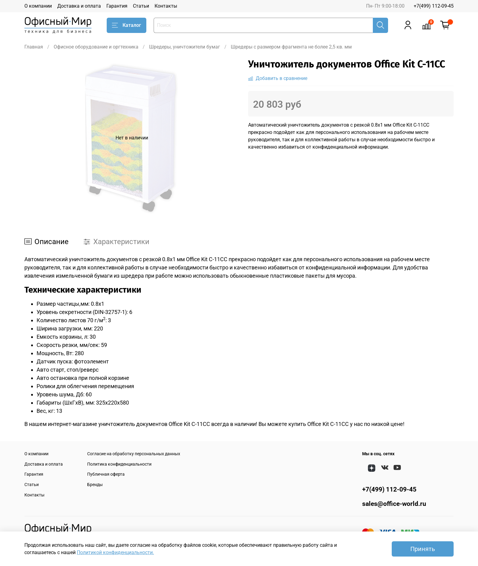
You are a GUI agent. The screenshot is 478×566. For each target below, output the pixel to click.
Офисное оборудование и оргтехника (96, 47)
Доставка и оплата (79, 6)
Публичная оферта (106, 474)
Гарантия (116, 6)
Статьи (141, 6)
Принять (422, 549)
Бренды (95, 484)
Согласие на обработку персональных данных (133, 453)
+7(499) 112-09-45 (434, 6)
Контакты (166, 6)
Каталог (126, 25)
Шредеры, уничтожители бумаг (184, 47)
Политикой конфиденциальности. (115, 552)
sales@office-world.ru (394, 503)
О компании (38, 6)
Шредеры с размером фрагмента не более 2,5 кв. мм (291, 47)
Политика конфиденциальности (119, 464)
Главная (33, 47)
